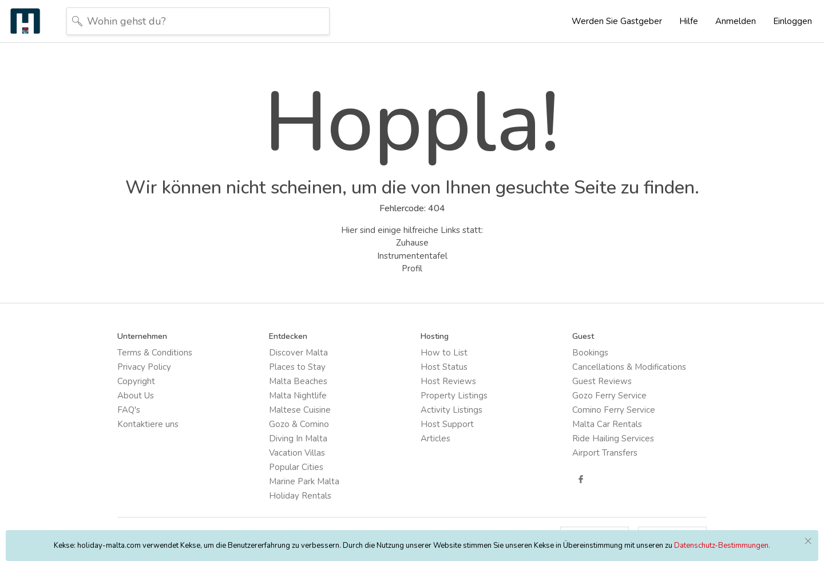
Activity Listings (451, 410)
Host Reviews (448, 381)
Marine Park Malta (304, 481)
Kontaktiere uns (148, 424)
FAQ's (128, 410)
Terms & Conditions (154, 352)
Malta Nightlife (298, 395)
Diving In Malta (298, 438)
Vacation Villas (297, 453)
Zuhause (412, 242)
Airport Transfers (604, 453)
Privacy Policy (144, 367)
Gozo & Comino (299, 424)
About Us (135, 395)
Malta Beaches (298, 381)
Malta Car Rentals (607, 424)
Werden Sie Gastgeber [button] (617, 21)
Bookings (590, 352)
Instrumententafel (412, 256)
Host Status (444, 367)
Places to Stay (297, 367)
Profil (412, 268)
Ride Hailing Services (613, 438)
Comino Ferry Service (613, 410)
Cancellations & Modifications (629, 367)
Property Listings (454, 395)
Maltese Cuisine (300, 410)
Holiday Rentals (300, 495)
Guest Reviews (602, 381)
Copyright (136, 381)
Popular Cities (296, 467)
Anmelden (735, 21)
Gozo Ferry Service (609, 395)
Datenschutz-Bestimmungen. (722, 545)
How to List (444, 352)
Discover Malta (298, 352)
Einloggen (792, 21)
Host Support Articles (447, 431)
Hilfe (688, 21)
